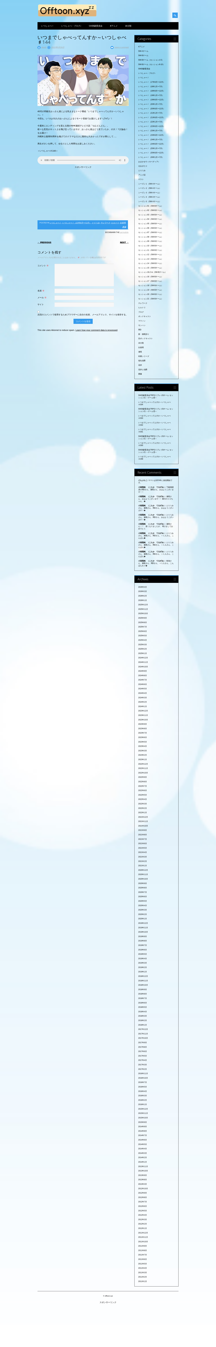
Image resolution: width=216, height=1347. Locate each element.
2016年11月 (143, 1073)
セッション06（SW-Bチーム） (150, 228)
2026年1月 (142, 600)
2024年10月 (143, 667)
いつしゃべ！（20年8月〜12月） (151, 109)
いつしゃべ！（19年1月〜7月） (151, 95)
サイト (41, 304)
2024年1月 (142, 706)
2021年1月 (142, 866)
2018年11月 (143, 981)
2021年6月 (142, 843)
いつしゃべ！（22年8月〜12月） (76, 222)
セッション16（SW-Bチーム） (150, 277)
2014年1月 (142, 1162)
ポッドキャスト (144, 316)
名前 (41, 290)
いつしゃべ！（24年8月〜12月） (151, 144)
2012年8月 (142, 1197)
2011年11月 (143, 1237)
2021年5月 (142, 848)
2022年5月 (142, 795)
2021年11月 (143, 821)
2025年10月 (143, 613)
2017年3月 (142, 1065)
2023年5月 (142, 742)
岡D (139, 330)
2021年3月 (142, 857)
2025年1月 (142, 653)
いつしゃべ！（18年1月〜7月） (151, 86)
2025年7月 (142, 627)
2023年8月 (142, 729)
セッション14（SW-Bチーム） (150, 263)
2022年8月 (142, 782)
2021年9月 (142, 830)
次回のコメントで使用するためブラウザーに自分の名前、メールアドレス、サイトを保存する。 (83, 314)
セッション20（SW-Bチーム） (150, 294)
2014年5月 (142, 1144)
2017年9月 (142, 1043)
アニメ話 (142, 175)
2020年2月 (142, 914)
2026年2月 (142, 596)
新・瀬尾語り (143, 334)
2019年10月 (143, 932)
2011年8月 (142, 1250)
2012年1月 (142, 1228)
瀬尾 (140, 352)
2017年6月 (142, 1051)
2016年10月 (143, 1078)
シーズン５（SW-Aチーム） (149, 201)
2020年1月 (142, 919)
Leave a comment (121, 47)
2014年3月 (142, 1153)
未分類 (128, 25)
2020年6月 (142, 897)
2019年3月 (142, 963)
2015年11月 (143, 1113)
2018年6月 (142, 1003)
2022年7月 (142, 786)
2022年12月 (143, 764)
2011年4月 (142, 1268)
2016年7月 (142, 1082)
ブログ (141, 312)
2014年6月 (142, 1140)
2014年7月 (142, 1135)
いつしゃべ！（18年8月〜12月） (151, 91)
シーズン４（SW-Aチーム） (149, 197)
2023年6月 (142, 737)
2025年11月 (143, 609)
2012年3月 (142, 1219)
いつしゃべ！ (47, 25)
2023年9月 (142, 724)
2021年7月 (142, 839)
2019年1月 (142, 972)
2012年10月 (143, 1189)
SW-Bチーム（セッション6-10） (151, 64)
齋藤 (124, 227)
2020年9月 (142, 883)
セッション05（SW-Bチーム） (150, 224)
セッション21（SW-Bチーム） (150, 299)
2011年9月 (142, 1246)
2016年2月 (142, 1100)
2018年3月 (142, 1016)
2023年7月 (142, 733)
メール (42, 297)
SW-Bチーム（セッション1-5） (151, 60)
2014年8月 (142, 1131)
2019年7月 (142, 945)
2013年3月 (142, 1184)
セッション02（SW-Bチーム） (150, 210)
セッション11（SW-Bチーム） (150, 250)
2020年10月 (143, 879)
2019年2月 (142, 967)
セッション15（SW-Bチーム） (150, 268)
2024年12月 (143, 658)
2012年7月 (142, 1202)
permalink (124, 232)
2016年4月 (142, 1091)
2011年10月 (143, 1242)
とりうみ (96, 222)
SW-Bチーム (143, 55)
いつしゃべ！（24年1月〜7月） (151, 140)
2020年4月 (142, 905)
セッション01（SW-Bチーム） (150, 206)
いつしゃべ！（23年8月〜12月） (151, 135)
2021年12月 (143, 817)
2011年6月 (142, 1259)
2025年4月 (142, 640)
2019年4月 (142, 959)
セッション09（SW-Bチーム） (150, 241)
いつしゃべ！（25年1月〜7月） (151, 148)
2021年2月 (142, 861)
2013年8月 (142, 1180)
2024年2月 (142, 702)
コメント (43, 265)
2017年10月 (143, 1038)
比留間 (123, 222)
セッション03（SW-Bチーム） (150, 215)
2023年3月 (142, 751)
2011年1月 (142, 1281)
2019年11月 (143, 928)
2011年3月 (142, 1273)
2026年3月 (142, 591)
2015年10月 (143, 1118)
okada (43, 47)
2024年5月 (142, 689)
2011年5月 (142, 1264)
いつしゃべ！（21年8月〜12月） (151, 117)
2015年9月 (142, 1122)
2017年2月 (142, 1069)
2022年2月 (142, 808)
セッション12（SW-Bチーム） (150, 254)
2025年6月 (142, 631)
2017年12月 (143, 1029)
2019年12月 (143, 923)
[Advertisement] (83, 193)
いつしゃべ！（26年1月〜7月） (151, 157)
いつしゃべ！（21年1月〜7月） (151, 113)
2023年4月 (142, 746)
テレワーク (105, 222)
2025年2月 (142, 649)
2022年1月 (142, 813)
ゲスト (141, 179)
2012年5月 (142, 1211)
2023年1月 (142, 759)
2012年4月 (142, 1215)
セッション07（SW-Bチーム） (150, 232)
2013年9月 (142, 1175)
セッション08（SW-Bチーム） (150, 237)
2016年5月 (142, 1087)
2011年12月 (143, 1233)
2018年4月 (142, 1012)
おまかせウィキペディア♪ (148, 162)
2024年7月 (142, 680)
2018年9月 (142, 989)
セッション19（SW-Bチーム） (150, 290)
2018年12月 (143, 976)
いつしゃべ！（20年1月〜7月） (151, 104)
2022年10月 (143, 773)
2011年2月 (142, 1277)
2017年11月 (143, 1034)
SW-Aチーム (143, 51)
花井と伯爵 (142, 370)
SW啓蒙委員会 (95, 25)
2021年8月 (142, 835)
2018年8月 (142, 994)
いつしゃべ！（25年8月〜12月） (151, 153)
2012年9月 (142, 1193)
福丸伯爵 (142, 361)
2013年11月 (143, 1166)
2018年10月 (143, 985)
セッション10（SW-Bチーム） (150, 246)
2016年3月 (142, 1096)
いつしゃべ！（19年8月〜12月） (151, 100)
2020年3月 (142, 910)
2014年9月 (142, 1127)
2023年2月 (142, 755)
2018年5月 (142, 1007)
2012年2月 (142, 1224)
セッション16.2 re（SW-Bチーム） (152, 272)
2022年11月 (143, 768)
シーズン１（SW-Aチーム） (149, 184)
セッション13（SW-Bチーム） (150, 259)
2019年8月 (142, 941)
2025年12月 (143, 605)
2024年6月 (142, 684)
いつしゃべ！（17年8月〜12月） (151, 82)
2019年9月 (142, 936)
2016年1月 (142, 1104)
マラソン (142, 321)
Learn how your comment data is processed (96, 330)
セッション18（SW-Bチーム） (150, 285)
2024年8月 (142, 675)
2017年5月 (142, 1056)
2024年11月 (143, 662)
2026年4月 (142, 587)
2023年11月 (143, 715)
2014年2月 (142, 1157)
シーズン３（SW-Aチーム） (149, 193)
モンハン (142, 325)
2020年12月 (143, 870)
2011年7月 (142, 1255)
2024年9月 (142, 671)
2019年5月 (142, 954)
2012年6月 (142, 1206)
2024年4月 (142, 693)
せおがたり (142, 166)
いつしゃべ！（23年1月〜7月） (151, 131)
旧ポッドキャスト (145, 338)
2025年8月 (142, 622)
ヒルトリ (115, 222)
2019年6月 (142, 950)
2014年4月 (142, 1149)
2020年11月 (143, 874)
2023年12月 (143, 711)
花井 (140, 365)
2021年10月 (143, 826)
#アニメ (114, 25)
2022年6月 (142, 790)
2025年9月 (142, 618)
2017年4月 (142, 1060)
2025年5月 (142, 636)
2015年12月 (143, 1109)
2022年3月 (142, 804)
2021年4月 (142, 852)
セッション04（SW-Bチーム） (150, 219)
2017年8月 (142, 1047)
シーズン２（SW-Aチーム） (149, 188)
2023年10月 (143, 720)
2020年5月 (142, 901)
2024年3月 (142, 698)
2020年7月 (142, 892)
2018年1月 (142, 1025)
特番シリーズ (143, 356)
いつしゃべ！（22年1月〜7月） (151, 122)
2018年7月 (142, 998)
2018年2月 (142, 1020)
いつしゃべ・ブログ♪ (71, 25)
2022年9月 (142, 777)
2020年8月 (142, 888)
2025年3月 (142, 645)
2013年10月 (143, 1171)
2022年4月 (142, 799)
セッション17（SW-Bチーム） (150, 281)
